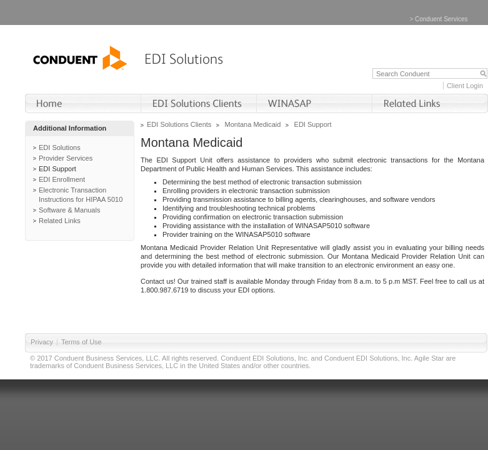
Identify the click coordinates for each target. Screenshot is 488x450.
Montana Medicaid (253, 124)
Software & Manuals (69, 210)
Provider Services (65, 158)
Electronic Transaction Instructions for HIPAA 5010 (80, 194)
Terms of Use (81, 342)
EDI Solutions (60, 147)
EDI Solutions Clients (179, 124)
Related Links (60, 220)
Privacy (42, 342)
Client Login (465, 85)
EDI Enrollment (62, 179)
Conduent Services (441, 19)
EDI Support (57, 168)
